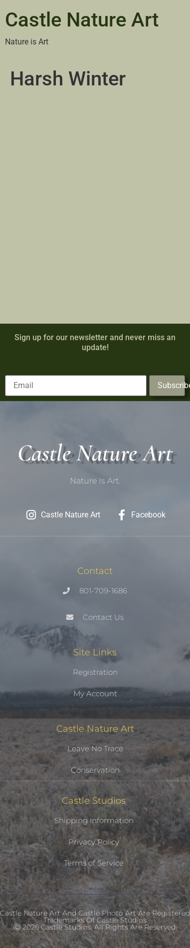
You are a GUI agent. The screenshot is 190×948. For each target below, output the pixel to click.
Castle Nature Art (82, 19)
